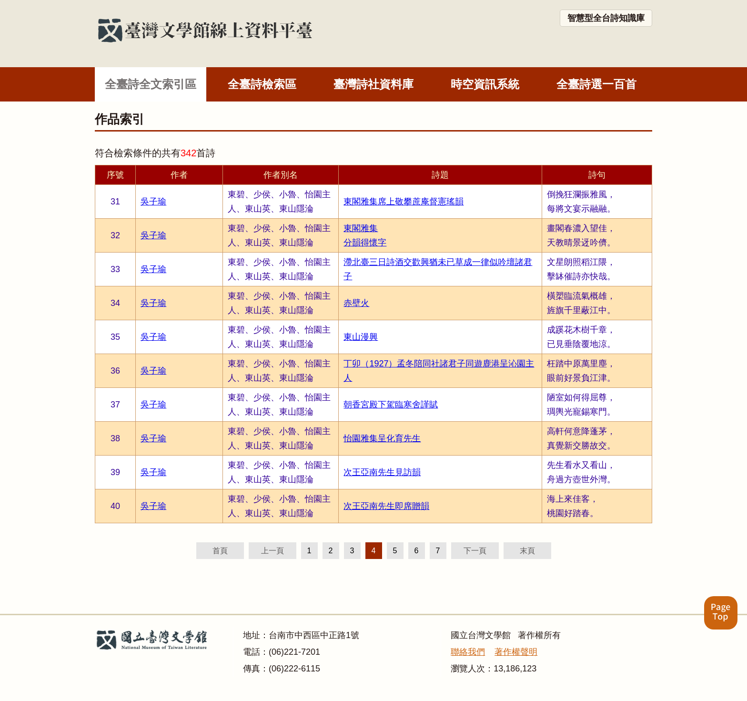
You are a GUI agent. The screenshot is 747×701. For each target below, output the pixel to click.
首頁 (220, 551)
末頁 (527, 551)
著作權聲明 (516, 652)
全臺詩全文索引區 (150, 84)
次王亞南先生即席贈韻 (386, 506)
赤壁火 (356, 303)
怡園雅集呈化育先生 (382, 438)
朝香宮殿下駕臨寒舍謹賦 (390, 404)
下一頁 (475, 551)
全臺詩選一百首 (596, 84)
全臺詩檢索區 (262, 84)
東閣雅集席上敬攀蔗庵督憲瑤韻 (403, 201)
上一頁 (272, 551)
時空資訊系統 (485, 84)
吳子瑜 (153, 201)
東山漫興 (360, 337)
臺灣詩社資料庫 (373, 84)
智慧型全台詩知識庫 (606, 18)
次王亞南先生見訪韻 (382, 472)
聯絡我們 (468, 652)
